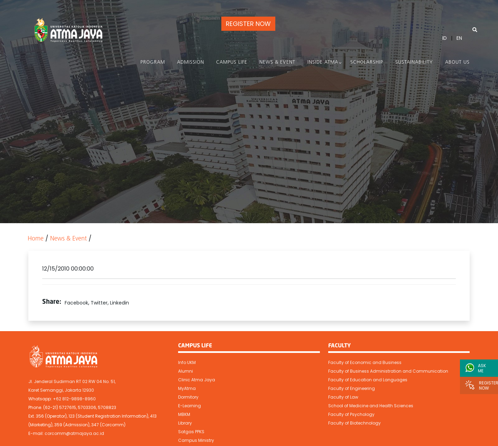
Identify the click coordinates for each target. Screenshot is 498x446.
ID (444, 38)
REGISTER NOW (248, 23)
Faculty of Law (343, 397)
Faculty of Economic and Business (365, 362)
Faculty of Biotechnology (354, 423)
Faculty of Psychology (351, 414)
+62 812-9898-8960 (74, 399)
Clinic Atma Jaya (196, 380)
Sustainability (414, 62)
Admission (190, 62)
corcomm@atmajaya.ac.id (74, 433)
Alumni (185, 371)
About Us (457, 62)
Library (185, 423)
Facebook (76, 302)
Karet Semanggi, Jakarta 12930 (61, 390)
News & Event (277, 62)
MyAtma (187, 388)
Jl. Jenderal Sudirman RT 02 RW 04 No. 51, (72, 381)
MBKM (184, 414)
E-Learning (189, 406)
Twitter (99, 302)
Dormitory (188, 397)
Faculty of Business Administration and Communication (388, 371)
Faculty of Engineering (351, 388)
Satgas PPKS (191, 432)
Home (36, 239)
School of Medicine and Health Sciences (370, 406)
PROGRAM (152, 62)
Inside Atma (322, 62)
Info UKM (187, 362)
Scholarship (366, 62)
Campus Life (231, 62)
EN (459, 38)
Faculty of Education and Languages (367, 380)
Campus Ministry (196, 440)
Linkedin (119, 302)
